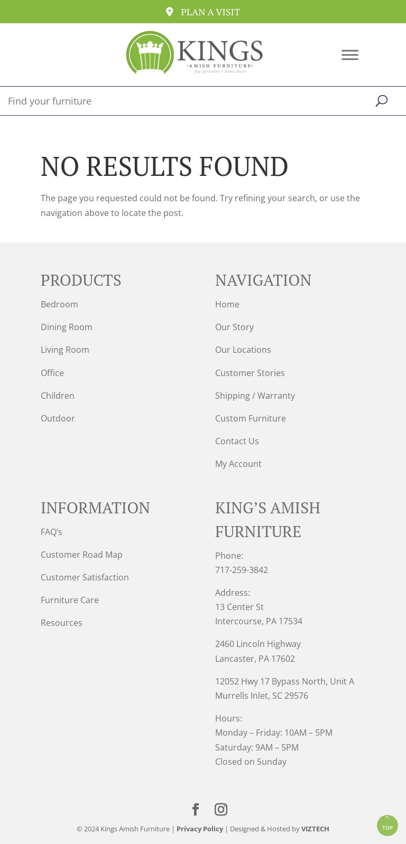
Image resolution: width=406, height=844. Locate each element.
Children (58, 395)
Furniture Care (70, 600)
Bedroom (59, 304)
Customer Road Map (82, 554)
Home (227, 304)
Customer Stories (250, 373)
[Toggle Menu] (350, 55)
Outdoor (58, 418)
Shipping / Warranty (255, 395)
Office (52, 373)
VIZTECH (315, 828)
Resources (61, 623)
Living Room (65, 349)
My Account (238, 464)
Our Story (234, 327)
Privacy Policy (200, 828)
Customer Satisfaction (85, 577)
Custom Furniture (250, 418)
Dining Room (67, 327)
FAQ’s (51, 532)
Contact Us (237, 441)
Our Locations (243, 349)
